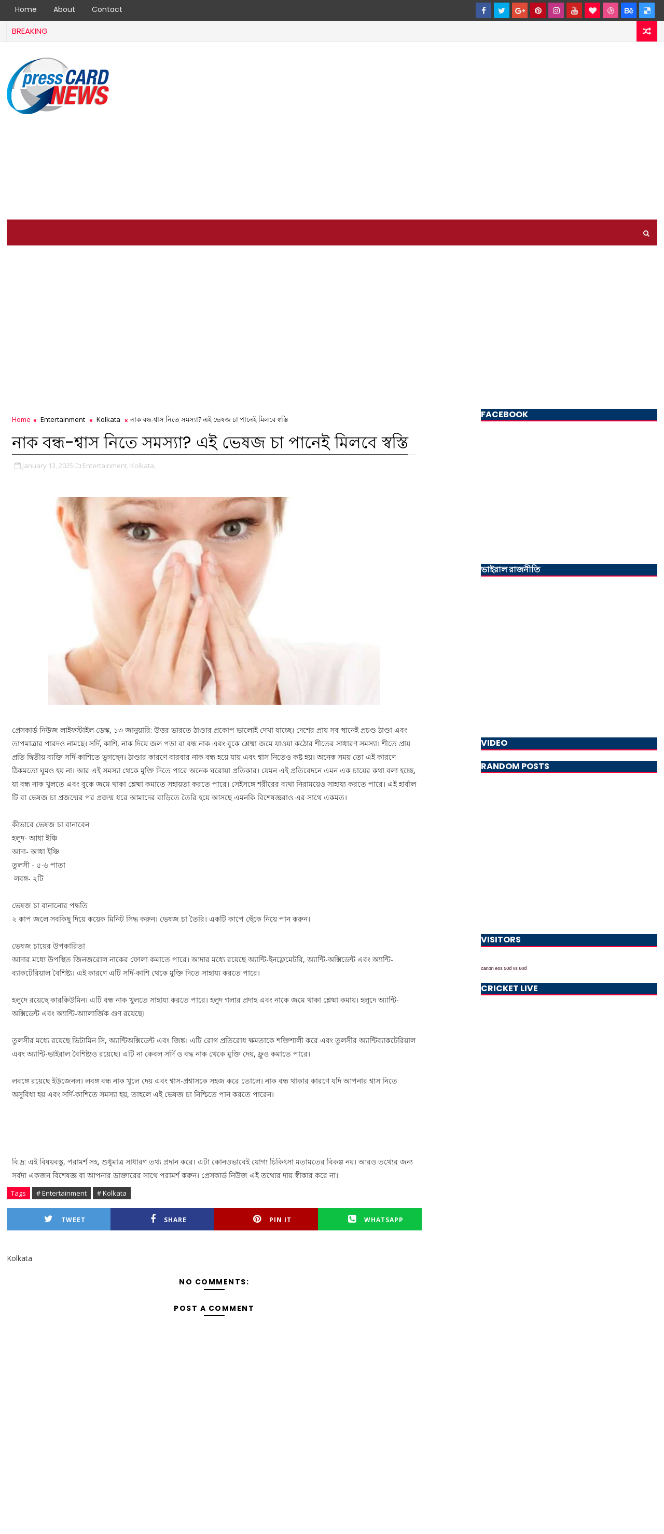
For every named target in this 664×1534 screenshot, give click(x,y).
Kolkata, (143, 465)
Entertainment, (105, 465)
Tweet (65, 1219)
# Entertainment (61, 1193)
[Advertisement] (468, 131)
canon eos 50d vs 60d (504, 968)
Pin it (272, 1219)
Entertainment (62, 419)
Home (26, 9)
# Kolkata (112, 1193)
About (64, 9)
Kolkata (108, 419)
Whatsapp (376, 1219)
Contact (107, 9)
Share (168, 1219)
